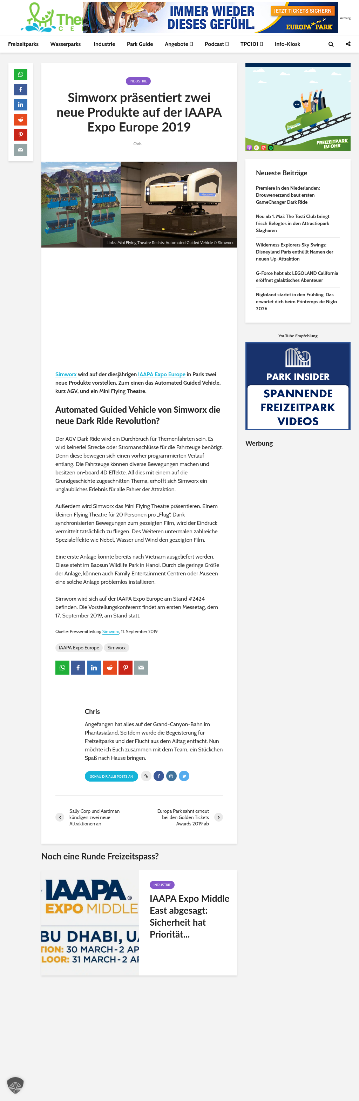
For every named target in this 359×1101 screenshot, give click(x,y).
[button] (15, 1085)
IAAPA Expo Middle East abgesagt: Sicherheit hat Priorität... (190, 916)
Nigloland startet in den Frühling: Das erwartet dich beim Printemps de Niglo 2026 (296, 301)
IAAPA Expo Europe (79, 647)
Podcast (217, 44)
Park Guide (140, 44)
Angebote (179, 44)
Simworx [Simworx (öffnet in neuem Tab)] (66, 374)
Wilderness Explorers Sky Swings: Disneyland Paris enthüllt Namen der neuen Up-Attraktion (294, 252)
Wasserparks (66, 44)
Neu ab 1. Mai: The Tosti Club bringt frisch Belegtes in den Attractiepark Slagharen (293, 223)
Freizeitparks (23, 44)
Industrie (104, 44)
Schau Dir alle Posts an (111, 776)
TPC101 (252, 44)
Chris (137, 143)
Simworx (116, 647)
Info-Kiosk (287, 44)
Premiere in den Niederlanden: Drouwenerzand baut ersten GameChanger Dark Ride (288, 195)
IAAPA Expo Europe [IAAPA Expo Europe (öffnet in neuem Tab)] (161, 374)
